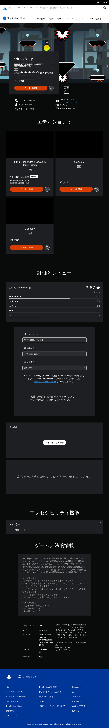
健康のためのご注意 (63, 645)
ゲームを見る (95, 16)
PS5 (18, 8)
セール (60, 16)
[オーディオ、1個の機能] (54, 524)
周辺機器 (43, 8)
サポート (70, 8)
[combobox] (54, 337)
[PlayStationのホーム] (5, 8)
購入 (61, 8)
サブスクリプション (76, 16)
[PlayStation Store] (14, 15)
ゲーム (11, 8)
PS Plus (33, 8)
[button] (68, 99)
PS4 (25, 8)
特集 (51, 16)
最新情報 (53, 8)
